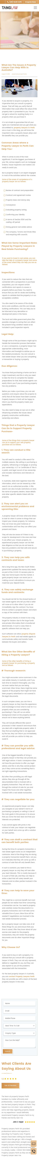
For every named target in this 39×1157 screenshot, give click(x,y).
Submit (7, 1051)
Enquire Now (31, 2)
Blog (10, 46)
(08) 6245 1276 (16, 2)
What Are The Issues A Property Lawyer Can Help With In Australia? (19, 50)
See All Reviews (10, 1085)
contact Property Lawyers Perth (22, 976)
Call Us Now (34, 1151)
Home (4, 46)
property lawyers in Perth (24, 127)
